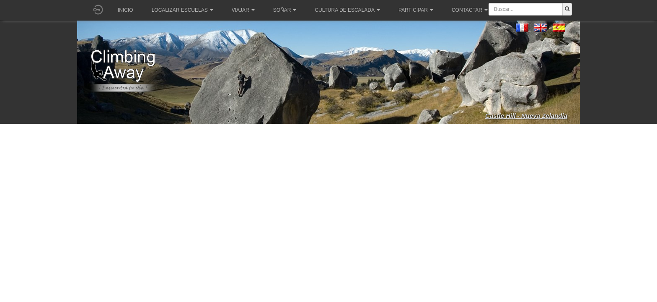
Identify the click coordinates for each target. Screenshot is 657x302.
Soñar (285, 10)
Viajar (243, 10)
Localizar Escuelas (182, 10)
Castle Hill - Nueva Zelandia (526, 115)
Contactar (470, 10)
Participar (415, 10)
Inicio (125, 10)
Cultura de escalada (347, 10)
